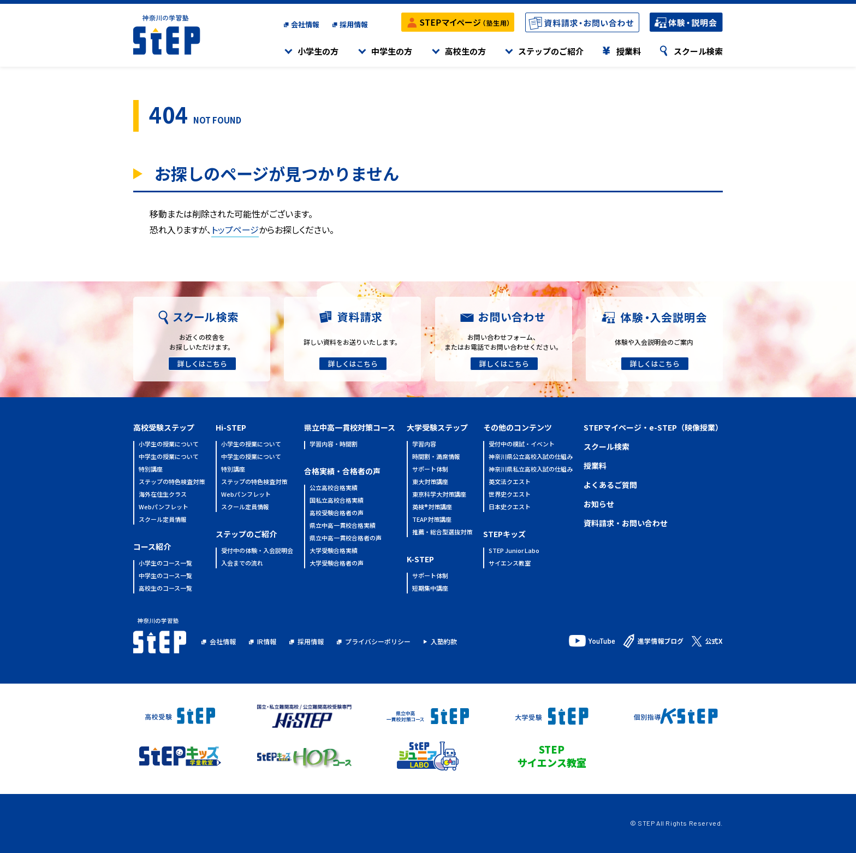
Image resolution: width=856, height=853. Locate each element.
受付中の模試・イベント (522, 444)
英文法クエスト (510, 482)
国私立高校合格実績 (337, 500)
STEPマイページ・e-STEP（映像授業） (653, 427)
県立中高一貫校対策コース (349, 427)
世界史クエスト (510, 494)
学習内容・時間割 (334, 444)
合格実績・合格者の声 (342, 471)
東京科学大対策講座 (439, 494)
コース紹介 (152, 546)
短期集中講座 (430, 588)
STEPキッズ (504, 533)
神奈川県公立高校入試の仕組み (531, 457)
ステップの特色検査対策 (172, 482)
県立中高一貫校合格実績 (343, 526)
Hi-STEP (231, 427)
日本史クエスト (510, 507)
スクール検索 (698, 51)
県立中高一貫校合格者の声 (346, 538)
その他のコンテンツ (517, 427)
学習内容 (424, 444)
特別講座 (151, 469)
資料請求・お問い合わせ (626, 522)
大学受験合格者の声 (337, 563)
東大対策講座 (430, 482)
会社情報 (305, 24)
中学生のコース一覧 (165, 576)
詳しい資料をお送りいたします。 (352, 341)
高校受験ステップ (163, 427)
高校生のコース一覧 (165, 588)
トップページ (235, 229)
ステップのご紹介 (551, 51)
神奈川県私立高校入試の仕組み (531, 469)
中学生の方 (391, 51)
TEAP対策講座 (431, 519)
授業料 (628, 51)
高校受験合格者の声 (337, 513)
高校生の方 (465, 51)
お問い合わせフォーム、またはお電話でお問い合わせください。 (503, 341)
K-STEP (420, 559)
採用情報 (354, 24)
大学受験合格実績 (334, 551)
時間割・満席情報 (436, 457)
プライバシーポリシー (378, 641)
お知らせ (599, 503)
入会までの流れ (242, 563)
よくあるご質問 (610, 484)
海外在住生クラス (163, 494)
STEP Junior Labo (514, 551)
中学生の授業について (169, 457)
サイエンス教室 (510, 563)
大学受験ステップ (437, 427)
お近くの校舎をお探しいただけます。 (201, 341)
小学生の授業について (169, 444)
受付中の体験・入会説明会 (257, 551)
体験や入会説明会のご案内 (654, 341)
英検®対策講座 (432, 507)
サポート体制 (430, 469)
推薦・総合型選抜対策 (442, 532)
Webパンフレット (163, 507)
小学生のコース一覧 (165, 563)
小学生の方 (318, 51)
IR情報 (266, 641)
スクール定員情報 (163, 519)
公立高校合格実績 (334, 488)
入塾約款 (444, 641)
